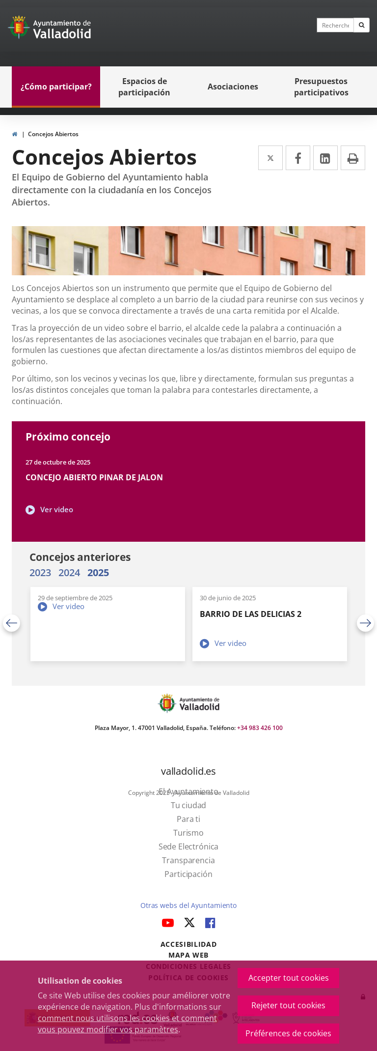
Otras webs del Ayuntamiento (188, 905)
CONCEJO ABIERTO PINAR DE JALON (94, 477)
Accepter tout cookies (288, 977)
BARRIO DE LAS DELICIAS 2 (250, 614)
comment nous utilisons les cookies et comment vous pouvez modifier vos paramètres (127, 1024)
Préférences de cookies (288, 1033)
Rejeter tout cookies (288, 1005)
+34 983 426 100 (260, 728)
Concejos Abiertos (53, 134)
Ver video (56, 509)
